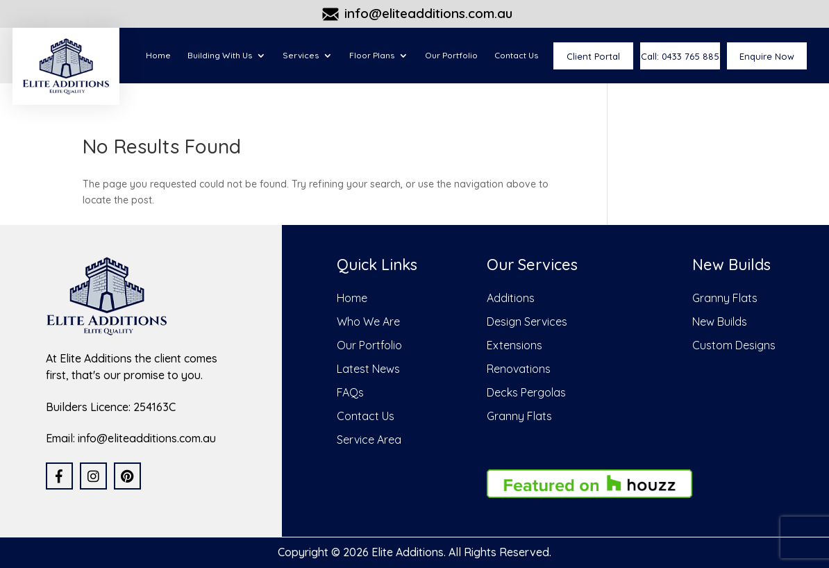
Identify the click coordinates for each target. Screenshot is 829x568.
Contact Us (516, 55)
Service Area (369, 439)
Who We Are (368, 321)
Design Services (527, 321)
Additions (511, 298)
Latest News (368, 369)
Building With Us (219, 55)
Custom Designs (734, 345)
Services (301, 55)
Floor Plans (371, 55)
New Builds (719, 321)
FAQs (350, 392)
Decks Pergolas (526, 392)
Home (158, 55)
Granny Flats (519, 416)
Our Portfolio (451, 55)
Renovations (519, 369)
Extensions (514, 345)
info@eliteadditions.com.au (428, 14)
